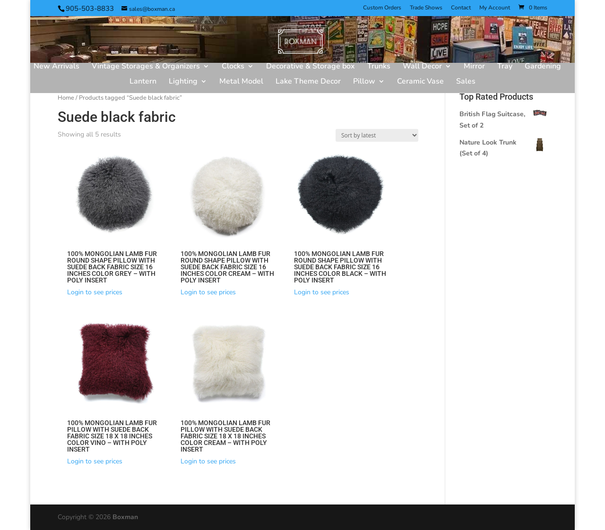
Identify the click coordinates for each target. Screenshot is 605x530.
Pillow (364, 82)
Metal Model (241, 82)
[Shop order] (377, 135)
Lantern (143, 82)
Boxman (125, 517)
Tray (504, 67)
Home (66, 98)
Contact (461, 8)
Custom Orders (382, 8)
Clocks (233, 67)
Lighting (183, 82)
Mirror (474, 67)
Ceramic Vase (420, 82)
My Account (494, 8)
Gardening (543, 67)
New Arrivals (56, 67)
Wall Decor (422, 67)
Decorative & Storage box (310, 67)
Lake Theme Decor (308, 82)
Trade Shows (426, 8)
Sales (465, 82)
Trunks (378, 67)
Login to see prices (94, 292)
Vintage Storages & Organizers (146, 67)
